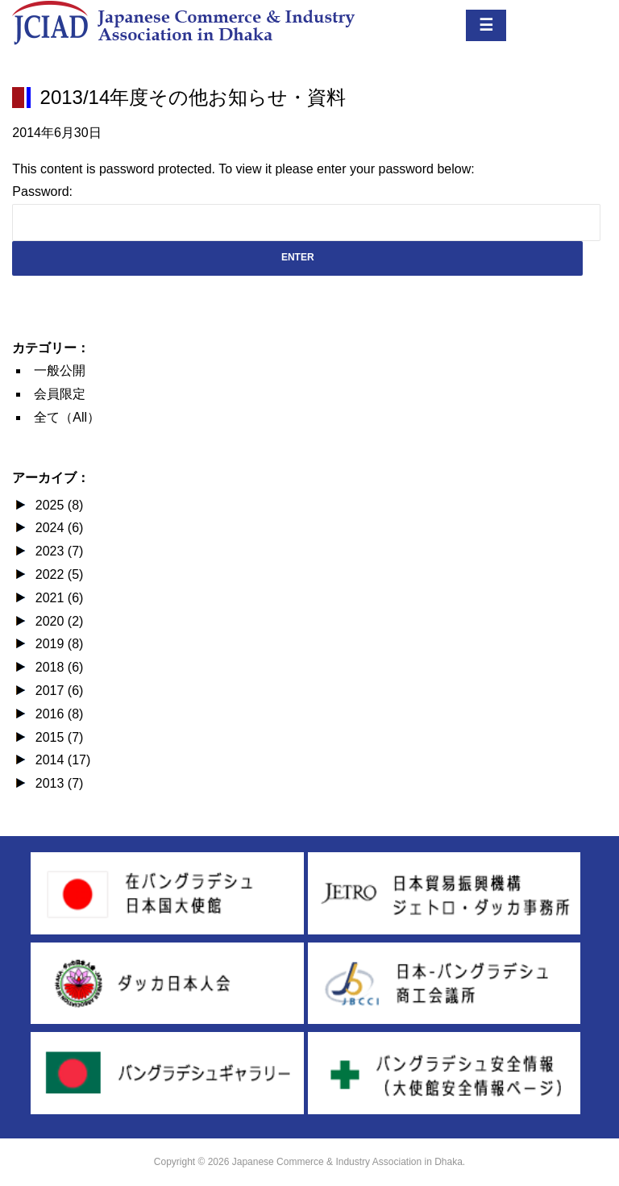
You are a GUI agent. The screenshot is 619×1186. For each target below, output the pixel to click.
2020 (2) (57, 621)
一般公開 (59, 370)
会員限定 (59, 394)
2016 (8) (57, 714)
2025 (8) (57, 505)
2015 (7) (57, 737)
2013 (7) (57, 783)
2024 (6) (57, 528)
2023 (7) (57, 551)
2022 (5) (57, 574)
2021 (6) (57, 598)
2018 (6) (57, 667)
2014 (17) (60, 760)
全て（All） (67, 417)
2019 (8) (57, 644)
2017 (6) (57, 690)
